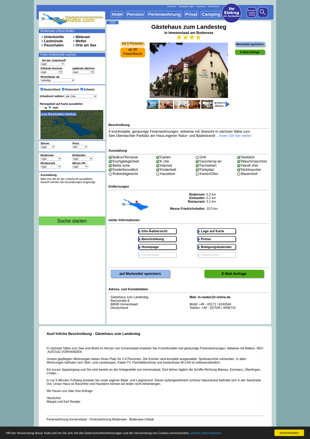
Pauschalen (54, 45)
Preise (204, 239)
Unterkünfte (54, 37)
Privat (191, 14)
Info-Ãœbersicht (153, 231)
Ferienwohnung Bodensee (108, 419)
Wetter (81, 41)
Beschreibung (151, 239)
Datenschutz (213, 6)
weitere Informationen (206, 433)
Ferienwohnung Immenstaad (67, 419)
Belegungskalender (215, 247)
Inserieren (171, 6)
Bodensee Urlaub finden (58, 31)
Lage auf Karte (211, 231)
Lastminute (53, 41)
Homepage (149, 247)
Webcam (83, 37)
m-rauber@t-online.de (214, 297)
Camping (211, 14)
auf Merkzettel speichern (140, 274)
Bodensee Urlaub (141, 419)
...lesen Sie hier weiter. (234, 136)
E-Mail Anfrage (234, 274)
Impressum (201, 6)
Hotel (117, 14)
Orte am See (86, 45)
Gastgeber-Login (186, 6)
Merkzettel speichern (250, 44)
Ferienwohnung (164, 14)
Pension (135, 14)
